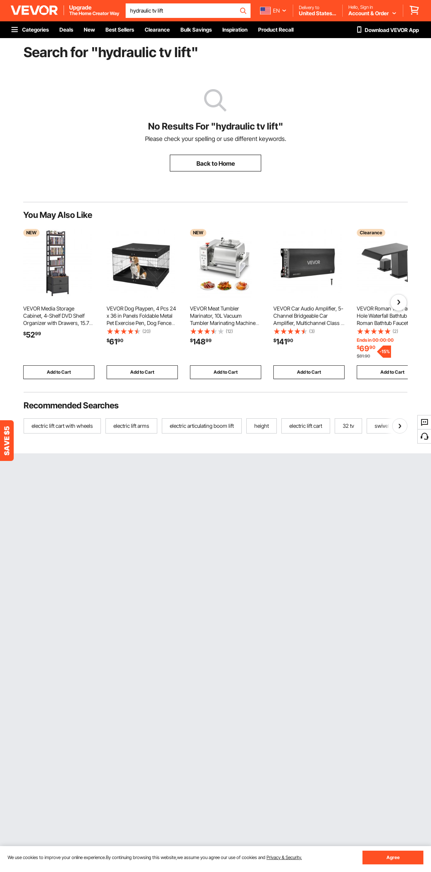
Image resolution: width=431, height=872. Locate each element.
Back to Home (215, 163)
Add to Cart (59, 372)
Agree (393, 857)
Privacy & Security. (284, 857)
